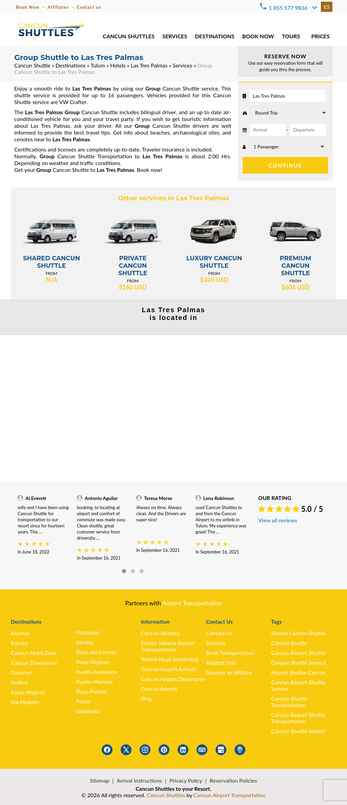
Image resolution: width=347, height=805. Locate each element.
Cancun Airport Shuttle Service (298, 685)
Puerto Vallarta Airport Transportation (167, 646)
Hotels (118, 65)
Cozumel (21, 672)
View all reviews (277, 520)
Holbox (19, 682)
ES (327, 6)
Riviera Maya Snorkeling (169, 659)
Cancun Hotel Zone (34, 652)
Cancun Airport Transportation (229, 795)
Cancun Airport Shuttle (298, 652)
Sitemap (99, 780)
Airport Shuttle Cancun (298, 672)
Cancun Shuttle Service (298, 662)
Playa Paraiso (91, 691)
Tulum (97, 65)
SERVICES (174, 37)
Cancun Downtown (34, 662)
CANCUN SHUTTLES (128, 37)
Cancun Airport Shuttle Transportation (298, 717)
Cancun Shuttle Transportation (289, 701)
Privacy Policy (185, 780)
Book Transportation (230, 652)
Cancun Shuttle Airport (298, 731)
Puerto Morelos (94, 681)
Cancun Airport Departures (173, 679)
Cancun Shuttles (160, 633)
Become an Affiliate (229, 672)
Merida (84, 642)
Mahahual (87, 632)
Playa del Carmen (96, 652)
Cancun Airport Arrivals (168, 669)
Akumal (20, 633)
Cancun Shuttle (32, 65)
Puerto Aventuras (96, 671)
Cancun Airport (159, 688)
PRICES (320, 37)
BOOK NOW (257, 37)
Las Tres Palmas (149, 65)
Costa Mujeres (28, 692)
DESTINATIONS (214, 37)
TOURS (291, 37)
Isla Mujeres (25, 702)
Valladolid (87, 711)
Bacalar (19, 643)
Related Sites (221, 662)
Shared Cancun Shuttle (298, 633)
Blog (146, 698)
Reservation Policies (233, 780)
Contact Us (219, 633)
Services (182, 65)
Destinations (71, 65)
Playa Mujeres (92, 662)
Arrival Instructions (139, 780)
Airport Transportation (192, 603)
